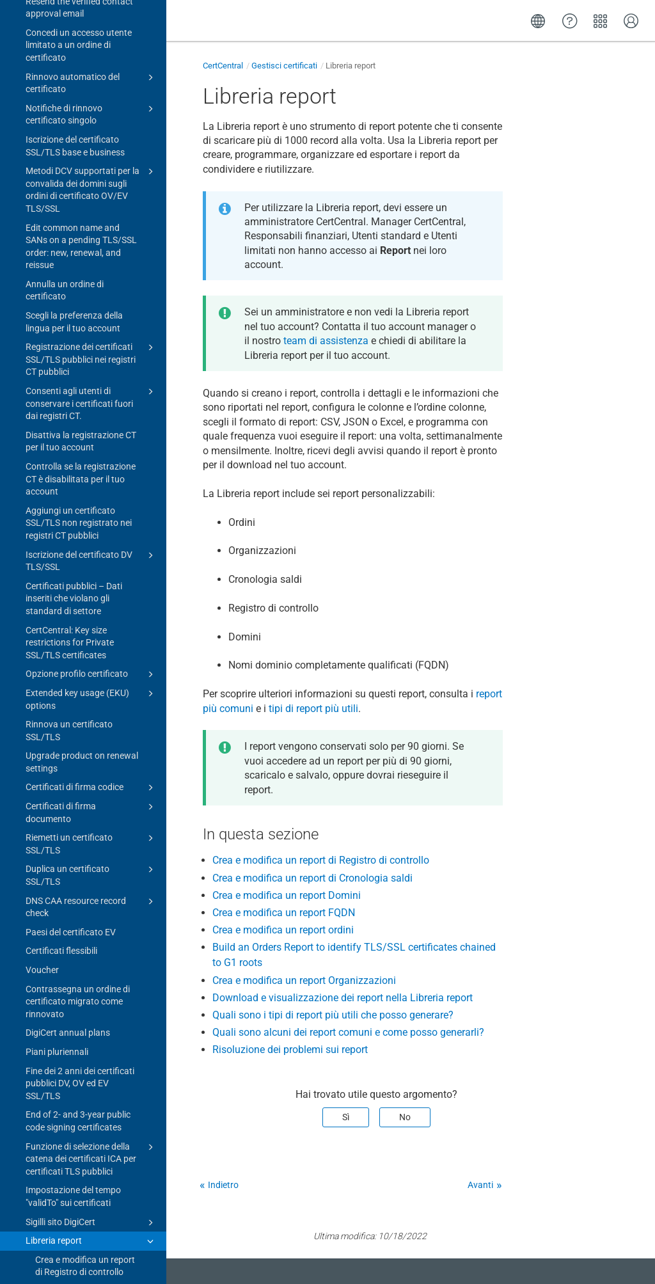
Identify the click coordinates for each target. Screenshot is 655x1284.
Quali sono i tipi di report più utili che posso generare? (82, 935)
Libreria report (91, 615)
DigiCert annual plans (68, 406)
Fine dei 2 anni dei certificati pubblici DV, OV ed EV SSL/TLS (80, 457)
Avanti (480, 1185)
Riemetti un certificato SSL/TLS (91, 217)
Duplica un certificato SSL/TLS (91, 248)
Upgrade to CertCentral (86, 1240)
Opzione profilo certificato (91, 48)
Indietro (223, 1185)
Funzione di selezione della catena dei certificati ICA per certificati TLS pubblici (91, 532)
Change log (38, 1260)
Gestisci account (86, 1220)
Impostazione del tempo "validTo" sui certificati (73, 570)
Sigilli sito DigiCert (91, 596)
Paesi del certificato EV (71, 306)
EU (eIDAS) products (91, 1074)
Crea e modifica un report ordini (85, 765)
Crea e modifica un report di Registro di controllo (85, 639)
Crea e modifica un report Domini (85, 702)
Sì (345, 1117)
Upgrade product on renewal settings (82, 135)
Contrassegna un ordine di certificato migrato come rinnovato (78, 375)
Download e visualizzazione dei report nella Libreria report (85, 890)
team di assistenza (325, 341)
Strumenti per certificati (86, 1200)
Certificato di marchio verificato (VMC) (91, 1048)
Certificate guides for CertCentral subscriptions (91, 1173)
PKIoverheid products (91, 1093)
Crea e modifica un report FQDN (85, 733)
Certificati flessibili (61, 324)
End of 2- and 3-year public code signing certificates (78, 494)
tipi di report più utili (313, 708)
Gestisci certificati (284, 65)
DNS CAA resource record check (91, 280)
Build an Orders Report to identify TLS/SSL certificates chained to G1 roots (85, 810)
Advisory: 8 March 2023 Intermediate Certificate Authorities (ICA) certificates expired (82, 1130)
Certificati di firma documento (91, 185)
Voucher (42, 343)
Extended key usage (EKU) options (91, 72)
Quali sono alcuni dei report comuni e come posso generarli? (78, 979)
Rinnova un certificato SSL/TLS (69, 104)
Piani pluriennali (57, 425)
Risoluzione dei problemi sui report (82, 1017)
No (405, 1117)
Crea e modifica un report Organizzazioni (85, 853)
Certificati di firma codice (91, 161)
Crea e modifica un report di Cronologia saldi (85, 671)
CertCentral (223, 65)
